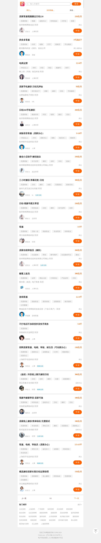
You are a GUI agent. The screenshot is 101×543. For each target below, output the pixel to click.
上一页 (24, 498)
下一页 (76, 498)
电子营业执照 (43, 538)
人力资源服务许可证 (56, 538)
